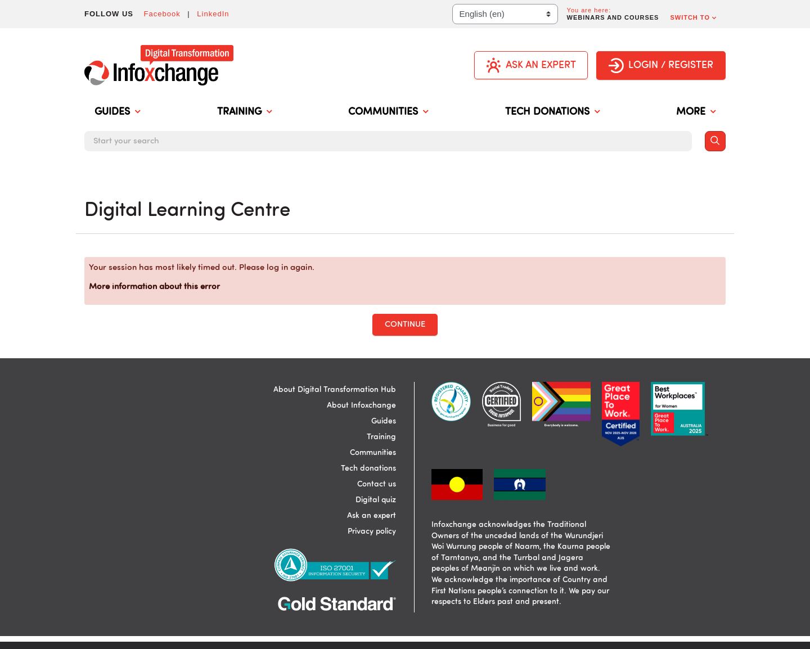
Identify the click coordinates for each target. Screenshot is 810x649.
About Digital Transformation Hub (334, 390)
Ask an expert (371, 516)
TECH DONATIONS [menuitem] (552, 112)
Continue (405, 325)
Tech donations (368, 468)
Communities (373, 453)
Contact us (376, 484)
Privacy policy (372, 531)
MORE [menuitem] (696, 112)
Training (381, 437)
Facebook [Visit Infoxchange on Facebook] (162, 14)
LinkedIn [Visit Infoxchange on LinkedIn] (213, 14)
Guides (383, 421)
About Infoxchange (361, 405)
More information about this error (154, 287)
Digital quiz (376, 500)
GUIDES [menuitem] (117, 112)
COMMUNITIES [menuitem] (388, 112)
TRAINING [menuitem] (244, 112)
